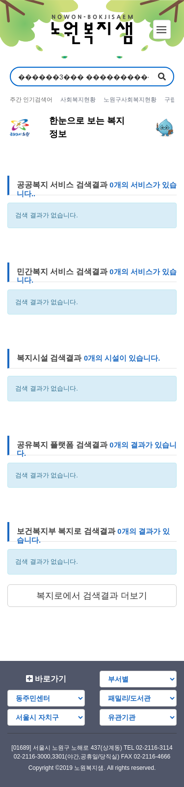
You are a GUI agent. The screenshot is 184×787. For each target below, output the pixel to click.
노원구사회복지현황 (130, 99)
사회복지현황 (78, 99)
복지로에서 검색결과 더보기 (91, 596)
